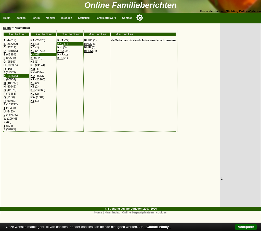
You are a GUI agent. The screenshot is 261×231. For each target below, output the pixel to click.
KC (33, 47)
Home (98, 212)
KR (33, 79)
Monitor (50, 18)
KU (33, 90)
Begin (6, 18)
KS (33, 82)
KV (33, 93)
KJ (32, 61)
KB (33, 43)
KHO (60, 50)
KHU (60, 58)
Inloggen (66, 18)
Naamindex (112, 212)
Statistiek (84, 18)
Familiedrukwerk (106, 18)
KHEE (88, 43)
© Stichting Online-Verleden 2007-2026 (131, 208)
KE (33, 50)
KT (32, 86)
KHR (60, 54)
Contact (127, 18)
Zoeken (21, 18)
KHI (59, 47)
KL (32, 65)
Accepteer (246, 227)
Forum (36, 18)
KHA (60, 40)
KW (33, 97)
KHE (60, 43)
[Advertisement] (110, 171)
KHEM (88, 50)
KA (33, 40)
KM (33, 68)
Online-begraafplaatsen (138, 212)
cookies (161, 212)
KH (33, 54)
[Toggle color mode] (140, 18)
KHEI (87, 47)
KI (32, 58)
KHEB (88, 40)
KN (33, 72)
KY (33, 100)
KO (33, 75)
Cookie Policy (158, 227)
